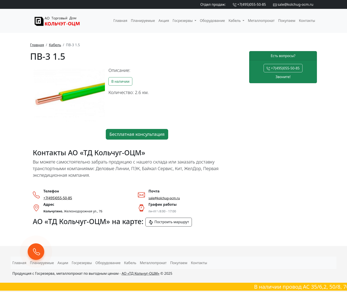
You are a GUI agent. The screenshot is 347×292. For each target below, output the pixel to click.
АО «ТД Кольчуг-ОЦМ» (140, 273)
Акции (63, 262)
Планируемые (143, 20)
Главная (120, 20)
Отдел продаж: (213, 4)
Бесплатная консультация (137, 134)
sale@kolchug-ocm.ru (293, 4)
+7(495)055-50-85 (249, 4)
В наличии (120, 81)
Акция (163, 20)
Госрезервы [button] (183, 20)
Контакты (307, 20)
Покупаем (286, 20)
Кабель (55, 44)
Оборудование (212, 20)
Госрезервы (82, 262)
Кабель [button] (234, 20)
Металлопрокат (261, 20)
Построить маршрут (168, 222)
